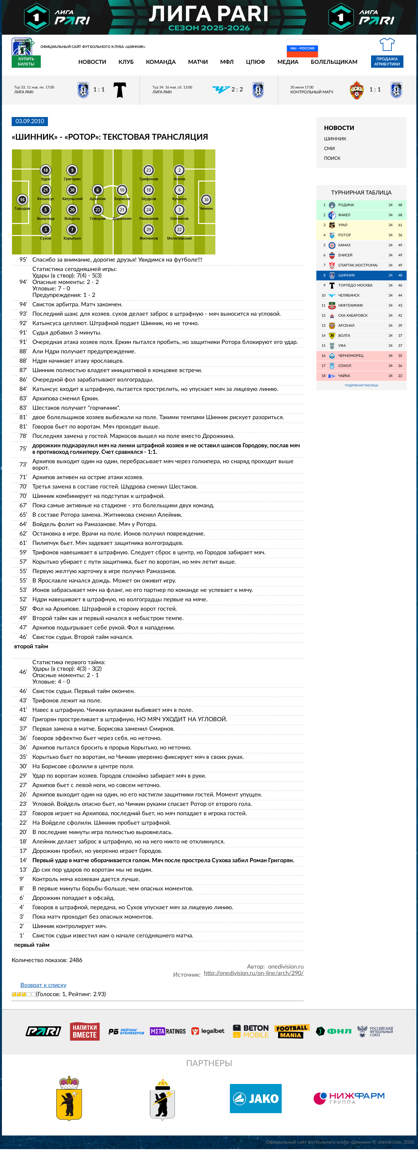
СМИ (329, 152)
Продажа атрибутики (349, 65)
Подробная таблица (361, 390)
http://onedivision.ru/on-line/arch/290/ (254, 977)
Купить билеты (392, 65)
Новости (54, 65)
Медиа (250, 65)
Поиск (332, 162)
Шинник (335, 143)
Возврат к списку (43, 989)
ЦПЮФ (217, 65)
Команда (123, 65)
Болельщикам (296, 65)
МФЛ (189, 65)
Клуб (88, 65)
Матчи (160, 65)
